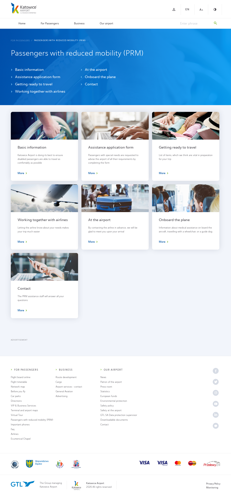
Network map (18, 386)
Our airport (106, 23)
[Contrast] (215, 9)
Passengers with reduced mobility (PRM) (60, 40)
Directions (16, 401)
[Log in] (174, 9)
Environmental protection (113, 401)
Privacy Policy (213, 483)
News (103, 377)
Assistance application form (35, 76)
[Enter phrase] (195, 23)
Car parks (16, 396)
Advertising (61, 396)
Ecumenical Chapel (21, 438)
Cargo (59, 382)
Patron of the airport (111, 382)
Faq (12, 429)
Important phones (20, 424)
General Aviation (64, 391)
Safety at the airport (110, 410)
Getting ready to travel (31, 84)
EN (187, 9)
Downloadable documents (114, 419)
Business (79, 23)
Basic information (27, 69)
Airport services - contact (69, 386)
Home (22, 23)
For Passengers (50, 23)
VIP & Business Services (23, 405)
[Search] (215, 23)
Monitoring (212, 487)
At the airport (94, 69)
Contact (89, 84)
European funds (108, 396)
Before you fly (18, 391)
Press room (106, 386)
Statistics (105, 391)
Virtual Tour (17, 415)
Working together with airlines (38, 91)
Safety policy (107, 405)
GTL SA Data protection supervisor (118, 415)
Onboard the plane (98, 76)
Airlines (14, 434)
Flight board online (20, 377)
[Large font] (201, 9)
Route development (66, 377)
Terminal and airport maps (24, 410)
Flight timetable (19, 382)
